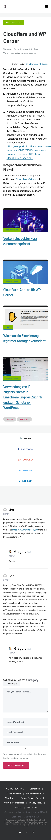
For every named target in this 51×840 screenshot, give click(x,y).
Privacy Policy (35, 803)
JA (28, 826)
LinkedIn (26, 481)
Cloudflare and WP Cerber (37, 64)
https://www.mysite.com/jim (25, 530)
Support (18, 807)
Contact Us (35, 789)
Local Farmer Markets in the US (26, 817)
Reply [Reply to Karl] (6, 580)
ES (32, 824)
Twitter (25, 470)
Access (10, 419)
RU (38, 824)
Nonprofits (32, 807)
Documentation (14, 793)
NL (42, 824)
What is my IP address (14, 803)
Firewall (24, 419)
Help (8, 327)
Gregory (20, 552)
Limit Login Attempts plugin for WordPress (24, 821)
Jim (8, 510)
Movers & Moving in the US (30, 812)
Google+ (25, 459)
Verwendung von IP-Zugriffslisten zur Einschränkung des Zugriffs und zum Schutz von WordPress (23, 397)
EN (29, 824)
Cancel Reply (12, 684)
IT (22, 826)
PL (45, 824)
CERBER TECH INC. (15, 789)
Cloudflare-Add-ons (27, 179)
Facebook (25, 449)
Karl (8, 576)
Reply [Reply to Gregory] (12, 556)
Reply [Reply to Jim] (6, 514)
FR (35, 824)
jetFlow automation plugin (16, 824)
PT (25, 826)
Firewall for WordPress (31, 798)
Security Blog (13, 23)
